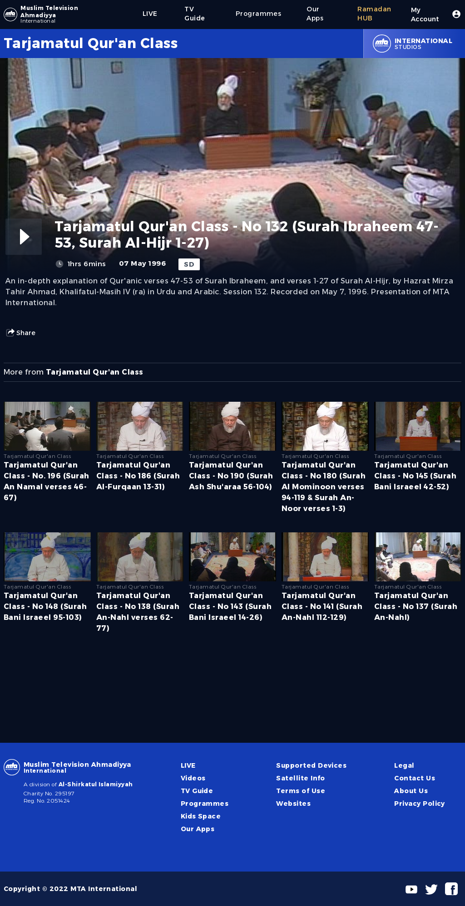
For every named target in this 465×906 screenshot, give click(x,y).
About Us (411, 791)
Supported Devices (311, 765)
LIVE (188, 765)
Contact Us (414, 778)
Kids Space (201, 816)
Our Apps (198, 829)
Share (20, 332)
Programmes (205, 803)
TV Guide (197, 791)
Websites (293, 803)
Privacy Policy (419, 803)
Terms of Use (300, 791)
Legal (404, 765)
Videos (193, 778)
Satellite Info (300, 778)
